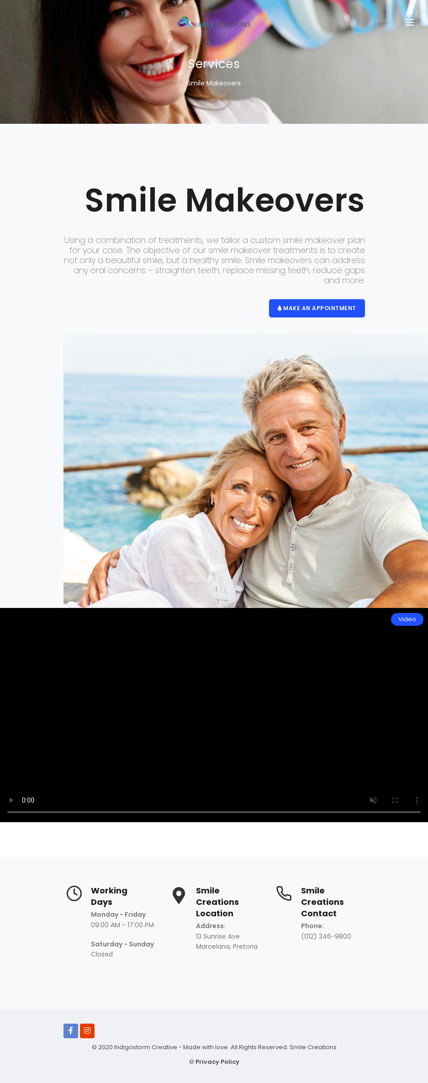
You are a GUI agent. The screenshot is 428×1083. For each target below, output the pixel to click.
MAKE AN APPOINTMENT (317, 308)
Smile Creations (312, 1047)
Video (407, 619)
